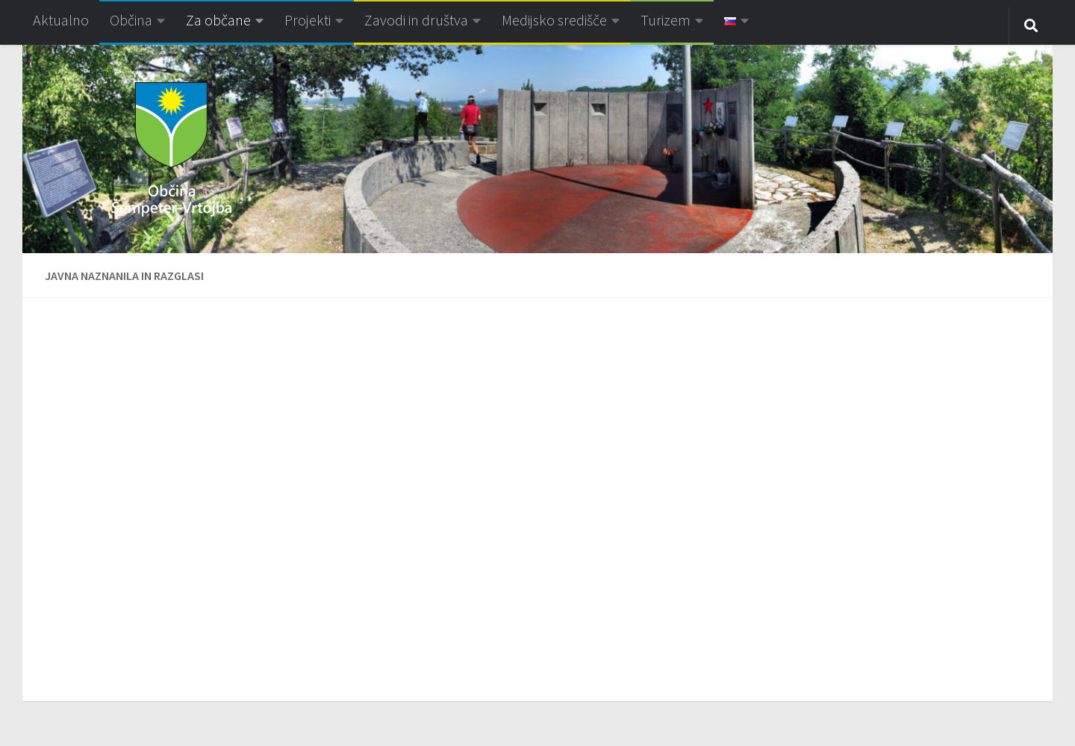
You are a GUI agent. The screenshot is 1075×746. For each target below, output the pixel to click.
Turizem (666, 19)
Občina (131, 19)
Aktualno (61, 19)
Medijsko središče (554, 19)
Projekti (307, 19)
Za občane (218, 19)
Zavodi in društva (416, 19)
